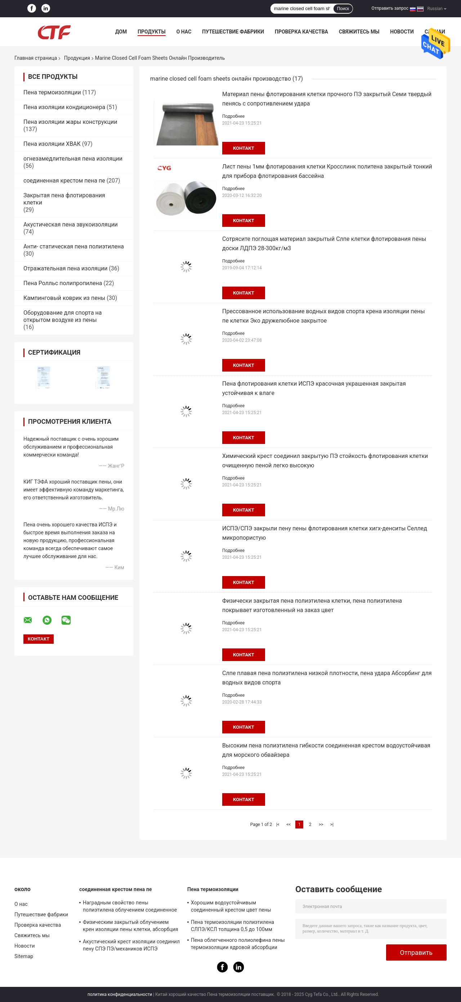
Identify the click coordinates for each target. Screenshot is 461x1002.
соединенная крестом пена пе (64, 180)
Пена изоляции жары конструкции (70, 121)
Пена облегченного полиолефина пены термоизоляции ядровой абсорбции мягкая (238, 944)
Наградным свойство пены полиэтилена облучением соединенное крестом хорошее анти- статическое (130, 907)
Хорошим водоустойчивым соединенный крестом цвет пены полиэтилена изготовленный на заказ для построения (236, 907)
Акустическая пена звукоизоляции (70, 224)
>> (321, 824)
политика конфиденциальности (120, 994)
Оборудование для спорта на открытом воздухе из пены (62, 316)
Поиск (343, 8)
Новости (402, 32)
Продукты (152, 32)
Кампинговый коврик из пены (64, 298)
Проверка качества (301, 32)
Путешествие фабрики (233, 32)
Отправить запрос (389, 8)
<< (288, 824)
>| (332, 824)
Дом (121, 32)
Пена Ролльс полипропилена (62, 283)
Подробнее (233, 116)
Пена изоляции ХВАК (52, 143)
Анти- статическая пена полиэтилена (73, 246)
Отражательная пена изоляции (65, 268)
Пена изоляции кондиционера (64, 107)
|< (277, 824)
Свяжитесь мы (359, 32)
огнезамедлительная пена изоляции (72, 158)
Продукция (77, 58)
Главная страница (35, 58)
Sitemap (23, 956)
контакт (243, 148)
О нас (184, 32)
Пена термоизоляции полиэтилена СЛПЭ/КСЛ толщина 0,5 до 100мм (232, 925)
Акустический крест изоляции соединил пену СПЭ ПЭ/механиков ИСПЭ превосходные (131, 946)
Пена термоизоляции (52, 92)
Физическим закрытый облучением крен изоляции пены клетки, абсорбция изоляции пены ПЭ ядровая (130, 926)
